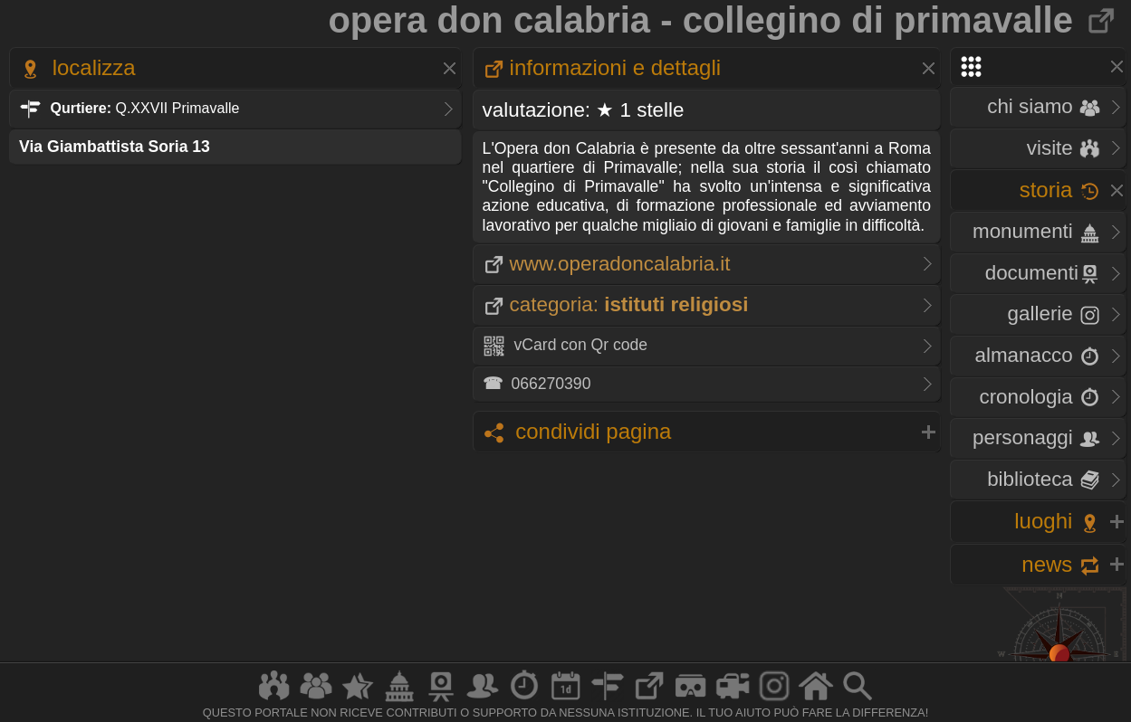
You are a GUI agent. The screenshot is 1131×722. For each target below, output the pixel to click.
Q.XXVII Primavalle (129, 108)
